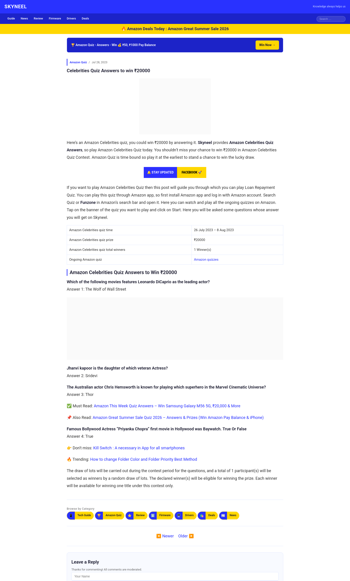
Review (38, 18)
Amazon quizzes (206, 260)
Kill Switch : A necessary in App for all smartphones (139, 448)
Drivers (71, 18)
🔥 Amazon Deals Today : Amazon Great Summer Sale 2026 (175, 28)
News (24, 18)
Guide (11, 18)
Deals (85, 18)
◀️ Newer (165, 536)
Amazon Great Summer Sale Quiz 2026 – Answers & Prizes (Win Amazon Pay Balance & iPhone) (178, 417)
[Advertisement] (175, 106)
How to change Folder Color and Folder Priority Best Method (143, 459)
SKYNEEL (15, 6)
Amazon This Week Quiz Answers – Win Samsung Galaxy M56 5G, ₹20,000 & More (167, 406)
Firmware (55, 18)
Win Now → (267, 45)
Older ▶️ (186, 536)
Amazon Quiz (78, 62)
